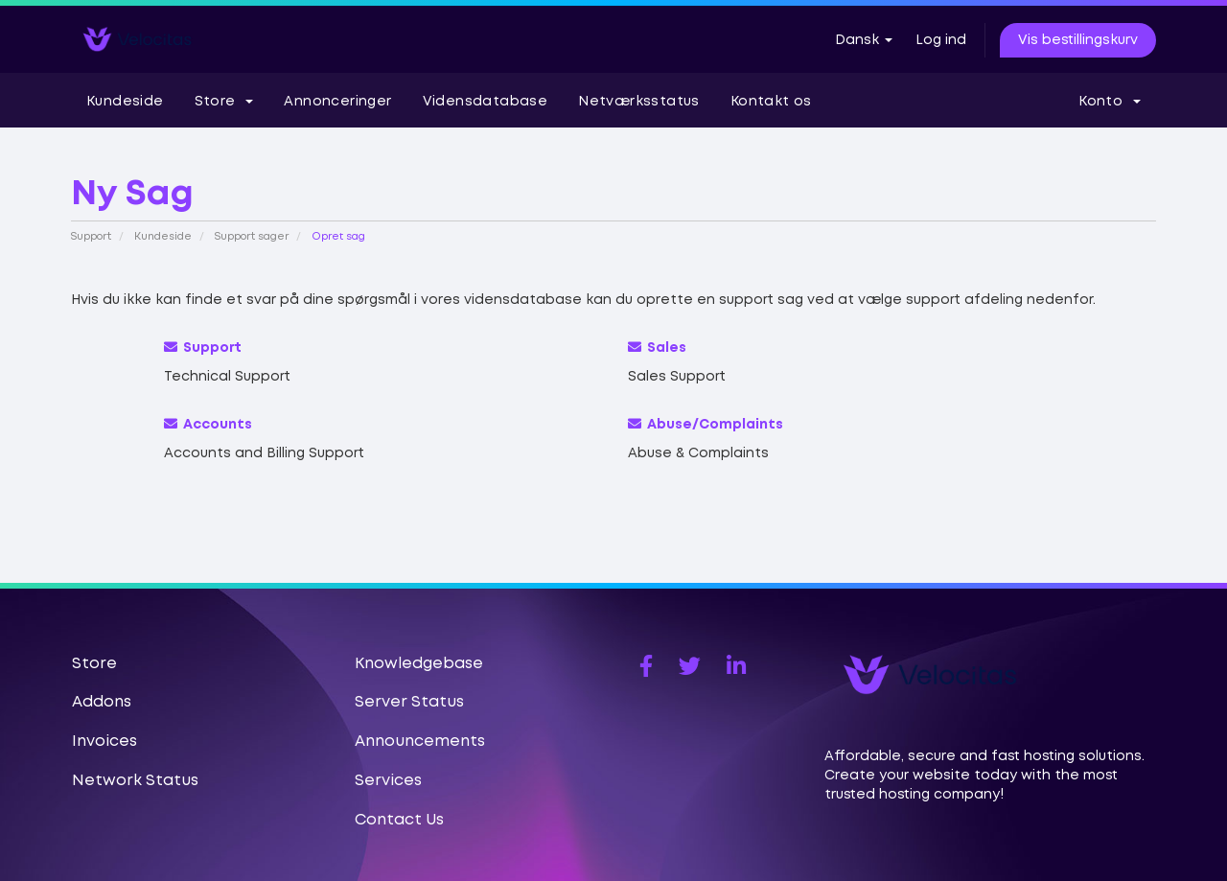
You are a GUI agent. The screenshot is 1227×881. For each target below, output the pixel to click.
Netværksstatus (639, 101)
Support (91, 237)
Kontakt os (771, 101)
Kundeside (125, 101)
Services (388, 781)
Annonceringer (337, 101)
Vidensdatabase (485, 101)
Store (224, 101)
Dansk (863, 40)
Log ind (940, 40)
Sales (657, 348)
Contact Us (399, 820)
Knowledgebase (419, 664)
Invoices (104, 741)
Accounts (208, 424)
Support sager (252, 237)
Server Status (409, 702)
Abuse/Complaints (705, 424)
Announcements (420, 741)
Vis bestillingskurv (1078, 40)
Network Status (135, 781)
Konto (1109, 101)
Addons (101, 702)
